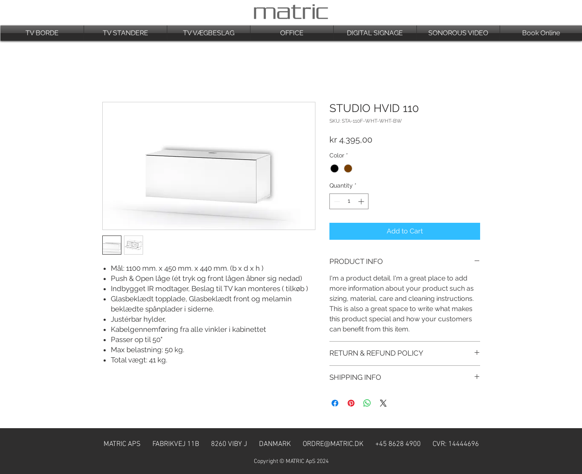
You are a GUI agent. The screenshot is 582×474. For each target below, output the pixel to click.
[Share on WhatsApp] (367, 403)
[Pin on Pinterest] (351, 403)
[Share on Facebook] (335, 403)
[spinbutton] (349, 201)
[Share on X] (383, 403)
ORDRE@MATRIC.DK (333, 444)
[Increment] (362, 201)
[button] (42, 33)
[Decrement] (336, 201)
